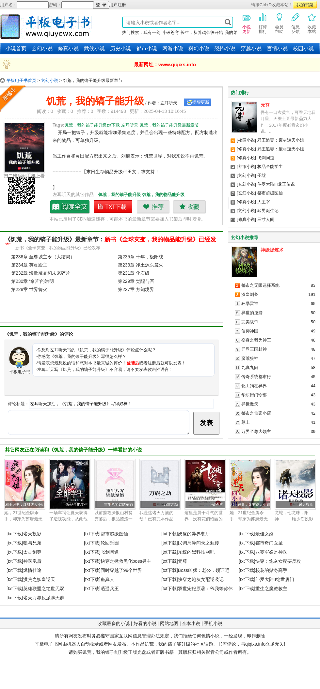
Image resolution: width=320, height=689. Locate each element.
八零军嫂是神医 (271, 552)
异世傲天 (249, 404)
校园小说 (303, 48)
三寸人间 (265, 219)
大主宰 (263, 201)
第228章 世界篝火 (29, 289)
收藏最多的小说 (114, 623)
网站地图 (169, 623)
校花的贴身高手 (271, 570)
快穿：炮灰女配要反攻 (278, 561)
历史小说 (120, 48)
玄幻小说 (42, 48)
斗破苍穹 (170, 32)
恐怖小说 (225, 48)
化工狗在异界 (254, 385)
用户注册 (117, 4)
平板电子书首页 (21, 80)
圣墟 (261, 175)
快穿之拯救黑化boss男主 (126, 561)
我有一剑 (151, 32)
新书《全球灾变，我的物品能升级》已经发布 (110, 242)
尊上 (245, 422)
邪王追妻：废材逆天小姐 (280, 140)
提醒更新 (200, 102)
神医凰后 (32, 561)
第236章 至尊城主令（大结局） (43, 256)
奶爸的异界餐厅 (194, 533)
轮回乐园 (110, 542)
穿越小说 (251, 48)
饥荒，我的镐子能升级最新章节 (70, 207)
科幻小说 (198, 48)
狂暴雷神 (249, 303)
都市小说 (146, 48)
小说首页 (16, 48)
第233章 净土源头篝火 (140, 265)
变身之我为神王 (256, 340)
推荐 (152, 207)
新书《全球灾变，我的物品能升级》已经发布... (59, 247)
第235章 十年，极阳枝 (140, 256)
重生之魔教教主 (271, 588)
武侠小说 (94, 48)
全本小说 (191, 623)
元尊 (265, 105)
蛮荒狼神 (249, 358)
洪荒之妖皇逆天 (39, 579)
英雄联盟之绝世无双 (43, 588)
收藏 (189, 207)
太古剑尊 (32, 552)
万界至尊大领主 (256, 431)
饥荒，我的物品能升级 (163, 194)
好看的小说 (145, 623)
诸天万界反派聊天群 (43, 597)
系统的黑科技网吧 (196, 552)
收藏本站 (312, 23)
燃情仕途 (32, 570)
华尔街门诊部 (254, 394)
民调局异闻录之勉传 (198, 542)
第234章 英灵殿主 (29, 265)
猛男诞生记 (268, 210)
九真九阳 (249, 367)
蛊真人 (107, 579)
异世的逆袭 (252, 312)
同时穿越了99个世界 (121, 570)
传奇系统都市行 (256, 376)
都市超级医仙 (270, 193)
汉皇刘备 (249, 294)
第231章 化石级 (134, 273)
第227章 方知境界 (136, 289)
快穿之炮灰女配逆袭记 (201, 579)
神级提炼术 (272, 250)
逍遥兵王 (110, 588)
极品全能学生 (270, 166)
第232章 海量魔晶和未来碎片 (40, 273)
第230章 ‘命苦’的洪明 (32, 281)
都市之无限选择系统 (260, 285)
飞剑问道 (265, 157)
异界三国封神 (254, 349)
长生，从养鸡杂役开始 (202, 32)
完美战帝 (249, 321)
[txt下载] (15, 533)
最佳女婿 (264, 533)
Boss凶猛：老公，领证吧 (203, 570)
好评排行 (263, 23)
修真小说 (68, 48)
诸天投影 (306, 504)
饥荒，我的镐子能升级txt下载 (113, 207)
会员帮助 (279, 23)
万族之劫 (171, 504)
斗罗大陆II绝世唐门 (275, 579)
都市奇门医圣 (269, 542)
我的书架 (304, 4)
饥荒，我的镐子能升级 (119, 194)
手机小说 (213, 623)
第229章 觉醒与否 (136, 281)
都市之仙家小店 (256, 413)
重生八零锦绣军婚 (118, 504)
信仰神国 (249, 331)
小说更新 (246, 23)
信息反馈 (295, 23)
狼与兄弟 (32, 542)
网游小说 (172, 48)
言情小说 (277, 48)
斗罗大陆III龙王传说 (276, 184)
